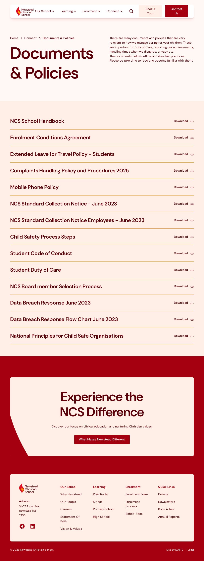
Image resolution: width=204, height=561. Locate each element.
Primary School (103, 509)
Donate (163, 494)
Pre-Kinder (101, 494)
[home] (25, 11)
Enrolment (133, 487)
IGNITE (179, 549)
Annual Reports (169, 517)
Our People (68, 502)
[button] (45, 11)
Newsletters (166, 502)
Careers (66, 509)
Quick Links (166, 487)
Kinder (97, 502)
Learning (99, 487)
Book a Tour (166, 509)
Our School (68, 487)
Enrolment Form (137, 494)
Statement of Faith (69, 519)
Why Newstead (70, 494)
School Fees (134, 514)
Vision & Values (71, 529)
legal (191, 549)
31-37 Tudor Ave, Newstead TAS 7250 (29, 511)
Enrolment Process (133, 504)
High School (101, 517)
